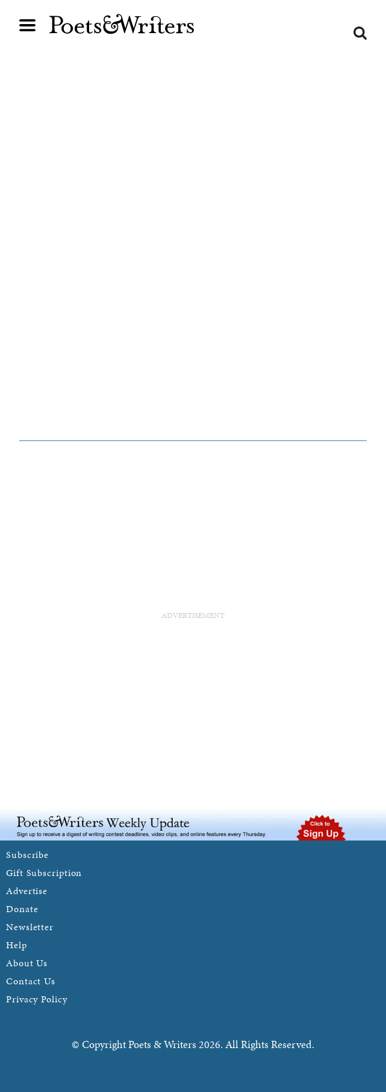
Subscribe (27, 855)
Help (16, 945)
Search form (360, 33)
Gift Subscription (44, 873)
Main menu (27, 25)
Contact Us (30, 981)
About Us (27, 963)
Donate (22, 909)
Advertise (27, 891)
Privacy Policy (36, 999)
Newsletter (30, 927)
